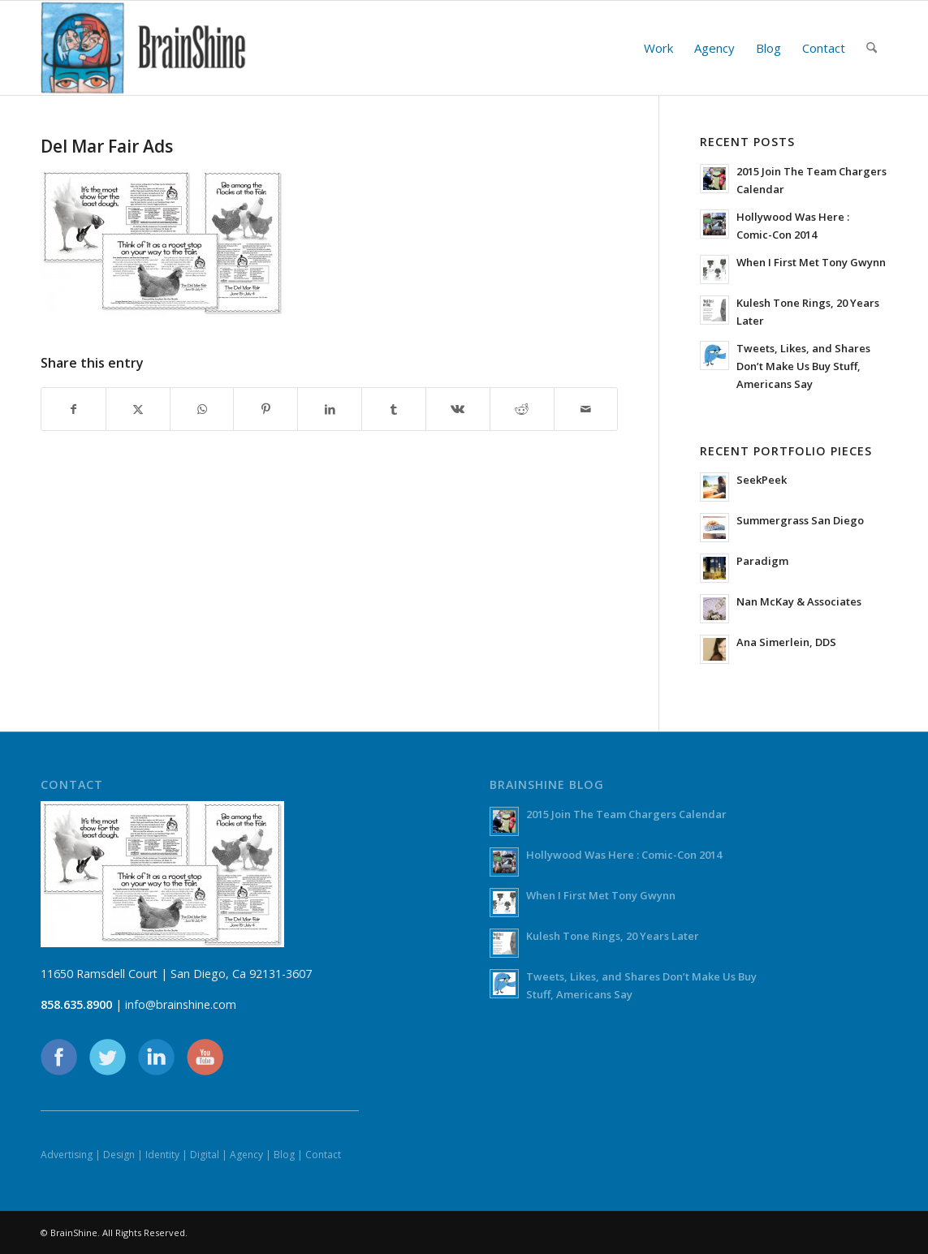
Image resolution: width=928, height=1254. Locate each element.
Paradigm (762, 561)
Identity (162, 1154)
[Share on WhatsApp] (202, 409)
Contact (323, 1154)
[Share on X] (138, 409)
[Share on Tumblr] (393, 409)
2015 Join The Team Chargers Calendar (626, 814)
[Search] (871, 48)
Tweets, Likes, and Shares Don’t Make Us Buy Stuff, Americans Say (803, 366)
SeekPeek (761, 479)
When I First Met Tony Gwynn (811, 262)
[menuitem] (658, 48)
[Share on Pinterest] (265, 409)
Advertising (67, 1154)
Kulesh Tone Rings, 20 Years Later (612, 936)
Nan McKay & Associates (798, 601)
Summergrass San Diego (800, 520)
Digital (204, 1154)
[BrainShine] (144, 48)
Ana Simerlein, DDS (786, 642)
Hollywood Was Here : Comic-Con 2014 (624, 854)
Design (119, 1154)
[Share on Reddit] (522, 409)
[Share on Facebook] (73, 409)
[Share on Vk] (458, 409)
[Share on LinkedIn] (329, 409)
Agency (246, 1154)
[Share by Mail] (586, 409)
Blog (284, 1154)
